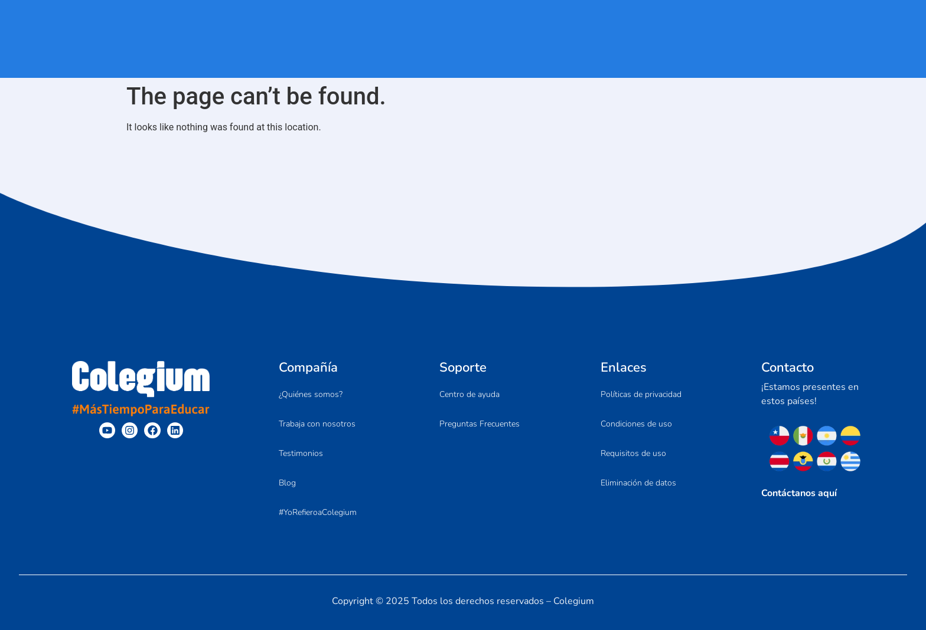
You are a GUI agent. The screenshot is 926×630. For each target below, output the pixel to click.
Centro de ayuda (469, 394)
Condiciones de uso (636, 423)
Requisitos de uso (633, 453)
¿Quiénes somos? (311, 394)
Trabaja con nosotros (317, 423)
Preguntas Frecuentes (479, 423)
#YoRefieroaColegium (318, 512)
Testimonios (301, 453)
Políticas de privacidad (641, 394)
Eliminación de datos (638, 482)
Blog (287, 482)
